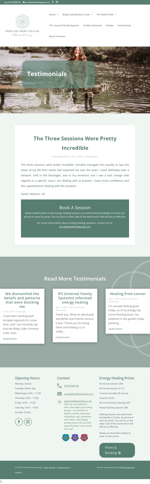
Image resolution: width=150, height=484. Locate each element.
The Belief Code (105, 14)
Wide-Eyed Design (127, 467)
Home (52, 14)
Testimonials (124, 25)
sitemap (18, 472)
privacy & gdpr (50, 467)
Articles (110, 25)
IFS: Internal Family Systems (64, 25)
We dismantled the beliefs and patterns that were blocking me (22, 300)
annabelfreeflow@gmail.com (75, 226)
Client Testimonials (76, 307)
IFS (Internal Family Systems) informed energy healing (75, 298)
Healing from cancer (128, 293)
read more (10, 338)
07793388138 (71, 385)
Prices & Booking (111, 450)
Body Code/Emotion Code (76, 14)
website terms (63, 467)
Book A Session (57, 36)
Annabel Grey (61, 156)
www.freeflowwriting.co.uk (78, 401)
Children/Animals (92, 25)
